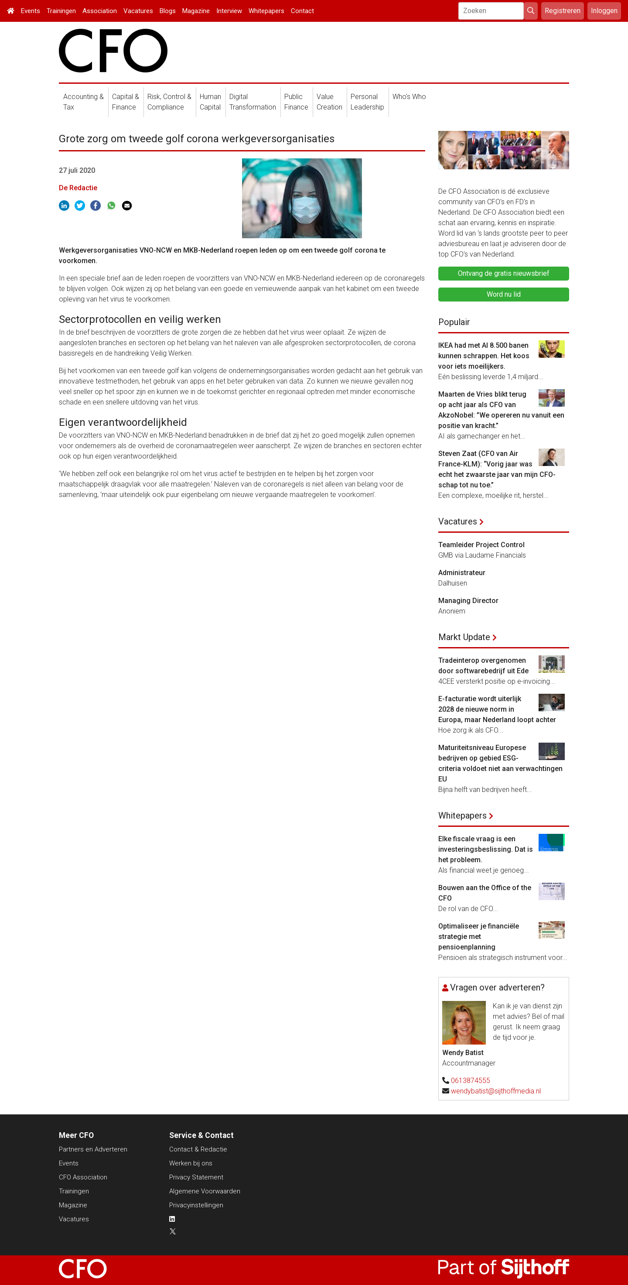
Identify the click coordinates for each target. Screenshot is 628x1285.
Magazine (196, 11)
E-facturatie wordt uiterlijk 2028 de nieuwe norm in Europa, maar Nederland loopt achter (497, 709)
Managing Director (468, 600)
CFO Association (83, 1177)
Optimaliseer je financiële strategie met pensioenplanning (478, 936)
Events (30, 11)
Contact (302, 11)
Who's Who (409, 97)
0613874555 (470, 1080)
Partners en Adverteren (93, 1149)
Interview (229, 11)
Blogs (168, 11)
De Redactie (78, 188)
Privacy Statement (196, 1177)
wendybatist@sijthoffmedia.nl (496, 1091)
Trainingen (61, 11)
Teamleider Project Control (481, 545)
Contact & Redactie (198, 1149)
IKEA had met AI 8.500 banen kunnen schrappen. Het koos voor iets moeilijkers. (483, 355)
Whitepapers (266, 11)
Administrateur (461, 573)
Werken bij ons (190, 1163)
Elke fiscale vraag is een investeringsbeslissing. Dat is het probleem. (485, 849)
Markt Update (464, 637)
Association (99, 11)
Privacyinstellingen (196, 1205)
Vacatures (138, 11)
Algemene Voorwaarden (204, 1191)
